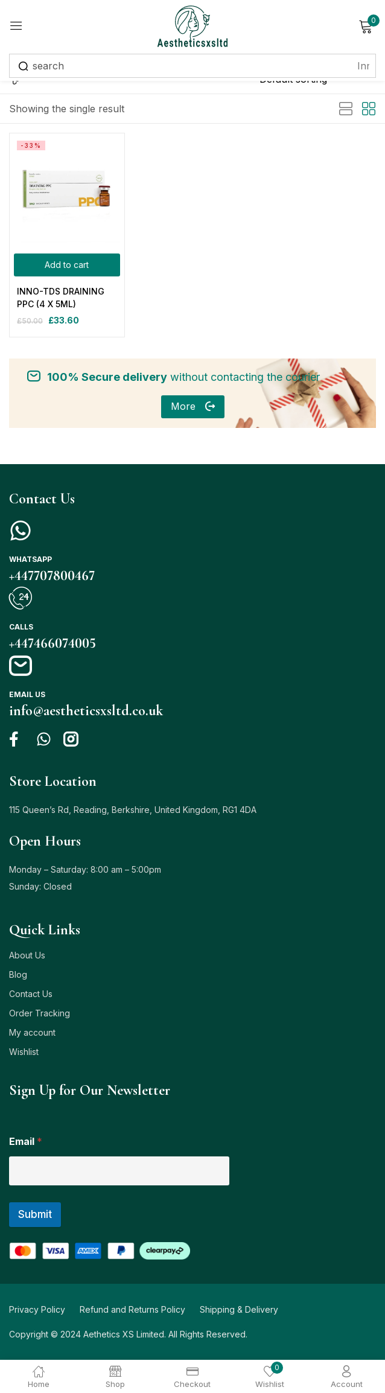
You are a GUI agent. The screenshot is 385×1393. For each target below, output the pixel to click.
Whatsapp (30, 559)
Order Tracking (39, 1013)
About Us (27, 955)
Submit (35, 1214)
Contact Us (30, 994)
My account (32, 1032)
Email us (27, 694)
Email (25, 1141)
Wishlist (24, 1052)
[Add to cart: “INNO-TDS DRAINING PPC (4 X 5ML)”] (67, 264)
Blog (18, 974)
